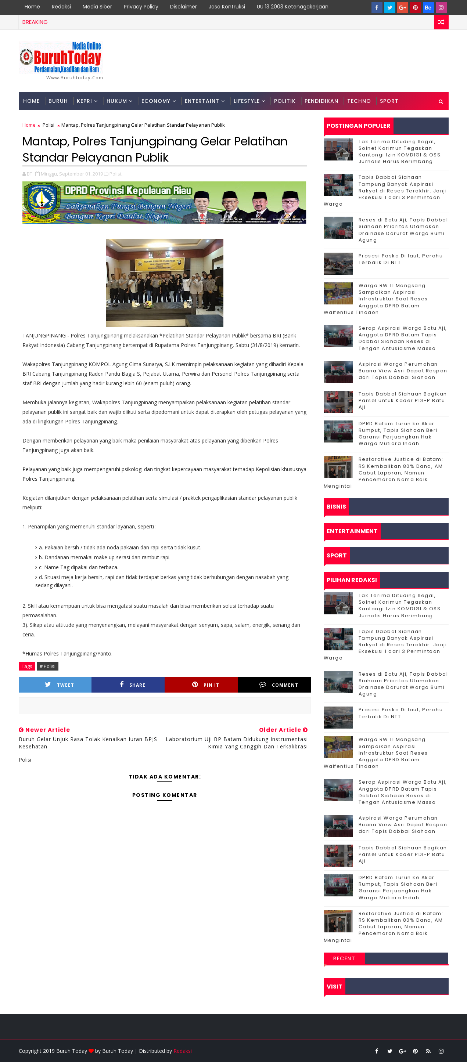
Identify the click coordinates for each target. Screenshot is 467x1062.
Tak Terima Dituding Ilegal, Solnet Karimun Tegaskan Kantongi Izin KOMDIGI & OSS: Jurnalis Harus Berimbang (400, 151)
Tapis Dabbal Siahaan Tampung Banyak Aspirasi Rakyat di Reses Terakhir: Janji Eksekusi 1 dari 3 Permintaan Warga (385, 190)
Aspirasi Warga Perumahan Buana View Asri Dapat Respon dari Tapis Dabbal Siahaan (403, 371)
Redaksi (61, 6)
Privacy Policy (141, 6)
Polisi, (115, 173)
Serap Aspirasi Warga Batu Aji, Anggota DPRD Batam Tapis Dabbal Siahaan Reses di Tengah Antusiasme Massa (403, 338)
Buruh (58, 101)
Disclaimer (183, 6)
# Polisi (47, 666)
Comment (278, 684)
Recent (344, 958)
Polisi (48, 125)
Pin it (205, 684)
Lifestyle (247, 101)
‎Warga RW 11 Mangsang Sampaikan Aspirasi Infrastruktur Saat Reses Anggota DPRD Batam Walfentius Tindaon (376, 299)
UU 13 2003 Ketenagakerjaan (292, 6)
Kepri (84, 101)
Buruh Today (117, 1050)
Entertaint (202, 101)
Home (32, 6)
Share (133, 684)
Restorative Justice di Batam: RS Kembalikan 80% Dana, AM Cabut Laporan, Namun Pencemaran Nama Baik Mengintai (383, 473)
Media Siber (97, 6)
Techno (359, 101)
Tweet (59, 684)
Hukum (117, 101)
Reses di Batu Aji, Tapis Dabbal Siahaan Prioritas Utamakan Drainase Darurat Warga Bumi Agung (403, 229)
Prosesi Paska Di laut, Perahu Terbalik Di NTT (401, 259)
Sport (389, 101)
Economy (155, 101)
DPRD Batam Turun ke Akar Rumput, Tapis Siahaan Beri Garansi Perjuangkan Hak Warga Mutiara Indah (398, 433)
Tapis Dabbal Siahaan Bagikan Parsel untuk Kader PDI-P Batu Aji (403, 400)
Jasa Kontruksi (227, 6)
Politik (285, 101)
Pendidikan (321, 101)
